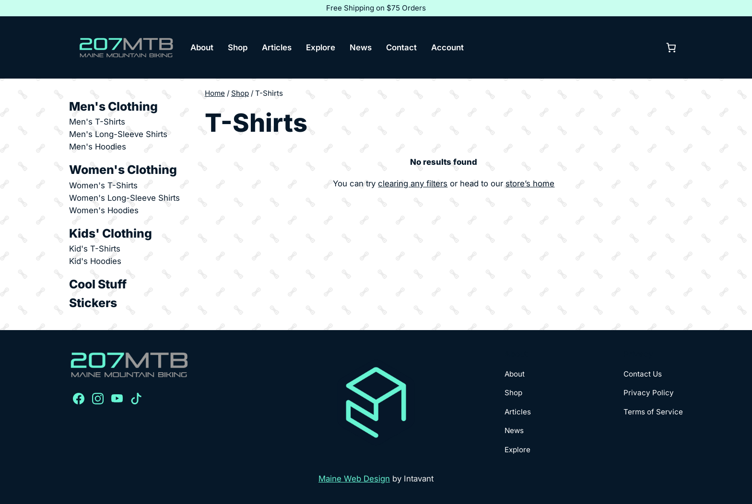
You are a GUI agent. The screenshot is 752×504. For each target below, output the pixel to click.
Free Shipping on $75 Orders (376, 7)
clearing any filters (412, 183)
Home (215, 93)
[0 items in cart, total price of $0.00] (671, 47)
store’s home (529, 183)
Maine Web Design (354, 478)
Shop (240, 93)
